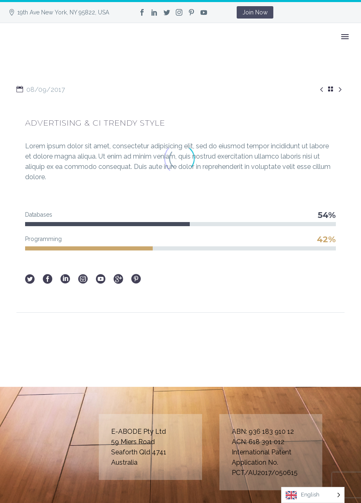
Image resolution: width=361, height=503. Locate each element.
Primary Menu (345, 36)
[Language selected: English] (313, 495)
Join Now (255, 12)
